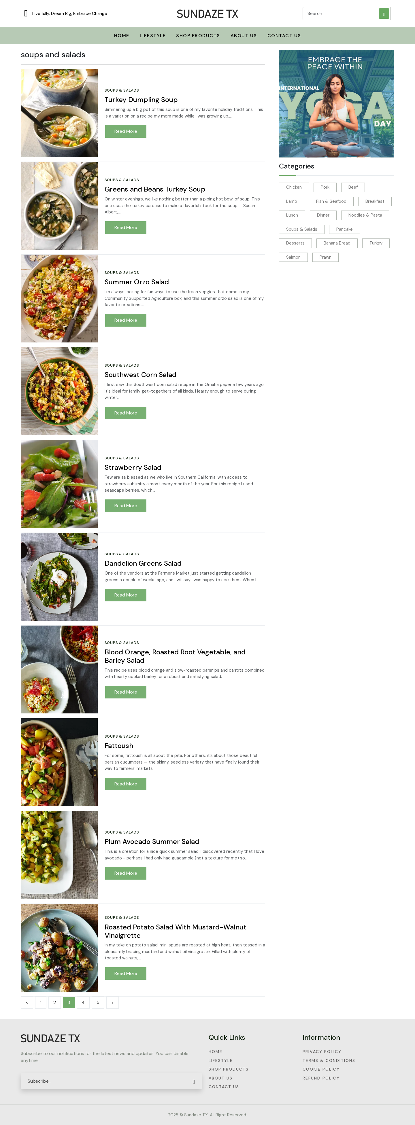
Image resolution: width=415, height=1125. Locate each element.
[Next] (112, 1003)
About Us (244, 36)
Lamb (291, 201)
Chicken (294, 187)
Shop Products (229, 1069)
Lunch (292, 215)
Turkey (375, 243)
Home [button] (121, 36)
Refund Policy (321, 1078)
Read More (125, 131)
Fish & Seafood (331, 201)
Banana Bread (337, 243)
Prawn (325, 257)
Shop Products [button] (198, 36)
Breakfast (374, 201)
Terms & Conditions (329, 1060)
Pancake (344, 229)
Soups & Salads (301, 229)
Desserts (295, 243)
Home (215, 1051)
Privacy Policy (322, 1051)
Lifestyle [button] (153, 36)
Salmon (293, 257)
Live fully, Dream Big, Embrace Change (69, 13)
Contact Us (284, 36)
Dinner (323, 215)
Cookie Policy (321, 1069)
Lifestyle (221, 1060)
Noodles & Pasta (365, 215)
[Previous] (27, 1003)
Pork (325, 187)
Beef (353, 187)
